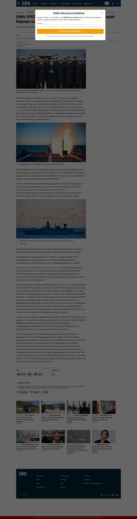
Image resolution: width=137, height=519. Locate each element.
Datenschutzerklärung (59, 36)
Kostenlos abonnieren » (70, 31)
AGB (71, 36)
